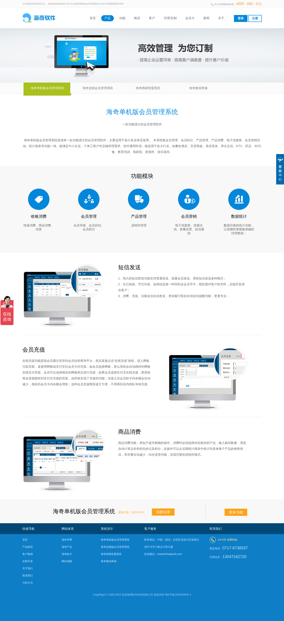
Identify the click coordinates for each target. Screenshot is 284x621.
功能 (122, 18)
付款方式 (27, 582)
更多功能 (236, 512)
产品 (107, 18)
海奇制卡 (67, 554)
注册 (255, 18)
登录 (241, 18)
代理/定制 (170, 18)
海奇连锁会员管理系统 (97, 88)
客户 (152, 18)
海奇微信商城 (198, 88)
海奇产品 (67, 546)
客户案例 (27, 554)
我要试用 (163, 512)
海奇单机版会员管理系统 (47, 88)
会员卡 (190, 18)
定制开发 (27, 561)
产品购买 (27, 546)
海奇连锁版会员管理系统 (115, 546)
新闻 (206, 18)
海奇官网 (67, 539)
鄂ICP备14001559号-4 (178, 594)
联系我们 (27, 575)
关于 (221, 18)
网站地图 (67, 561)
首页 (93, 18)
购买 (137, 18)
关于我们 (27, 568)
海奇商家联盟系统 (148, 88)
